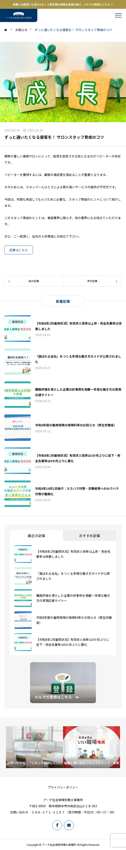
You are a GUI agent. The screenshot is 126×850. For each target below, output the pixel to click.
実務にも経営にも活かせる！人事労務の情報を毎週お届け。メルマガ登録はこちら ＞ (63, 4)
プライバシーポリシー (63, 787)
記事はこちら (18, 250)
